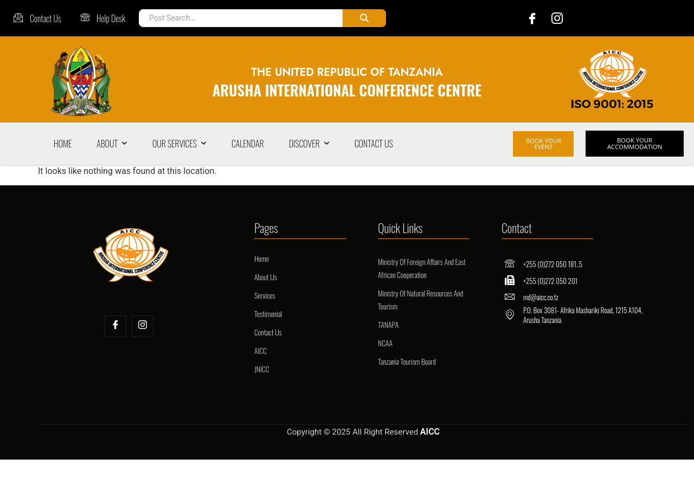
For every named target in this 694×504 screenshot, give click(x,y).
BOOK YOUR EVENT (543, 144)
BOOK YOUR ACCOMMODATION (632, 144)
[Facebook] (524, 18)
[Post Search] (238, 18)
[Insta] (142, 326)
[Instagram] (554, 18)
